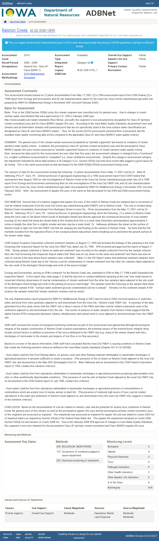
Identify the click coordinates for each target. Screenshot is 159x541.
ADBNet (7, 3)
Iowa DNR (18, 536)
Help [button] (149, 3)
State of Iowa (7, 536)
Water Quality (29, 536)
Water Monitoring (44, 536)
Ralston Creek (17, 22)
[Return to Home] (5, 22)
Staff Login (24, 3)
